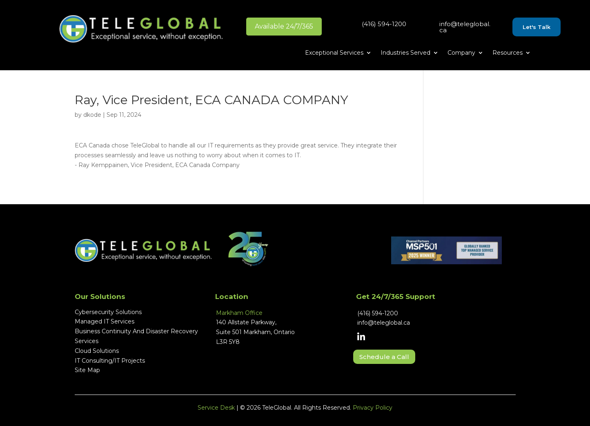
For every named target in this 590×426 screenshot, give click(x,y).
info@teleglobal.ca (464, 27)
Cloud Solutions (97, 351)
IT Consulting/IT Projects (110, 360)
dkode (92, 114)
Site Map (87, 370)
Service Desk (216, 407)
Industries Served (405, 53)
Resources (507, 53)
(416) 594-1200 (384, 24)
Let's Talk (536, 27)
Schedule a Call (384, 357)
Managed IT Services (104, 321)
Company (461, 53)
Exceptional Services (334, 53)
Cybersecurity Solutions (108, 312)
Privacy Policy (372, 407)
